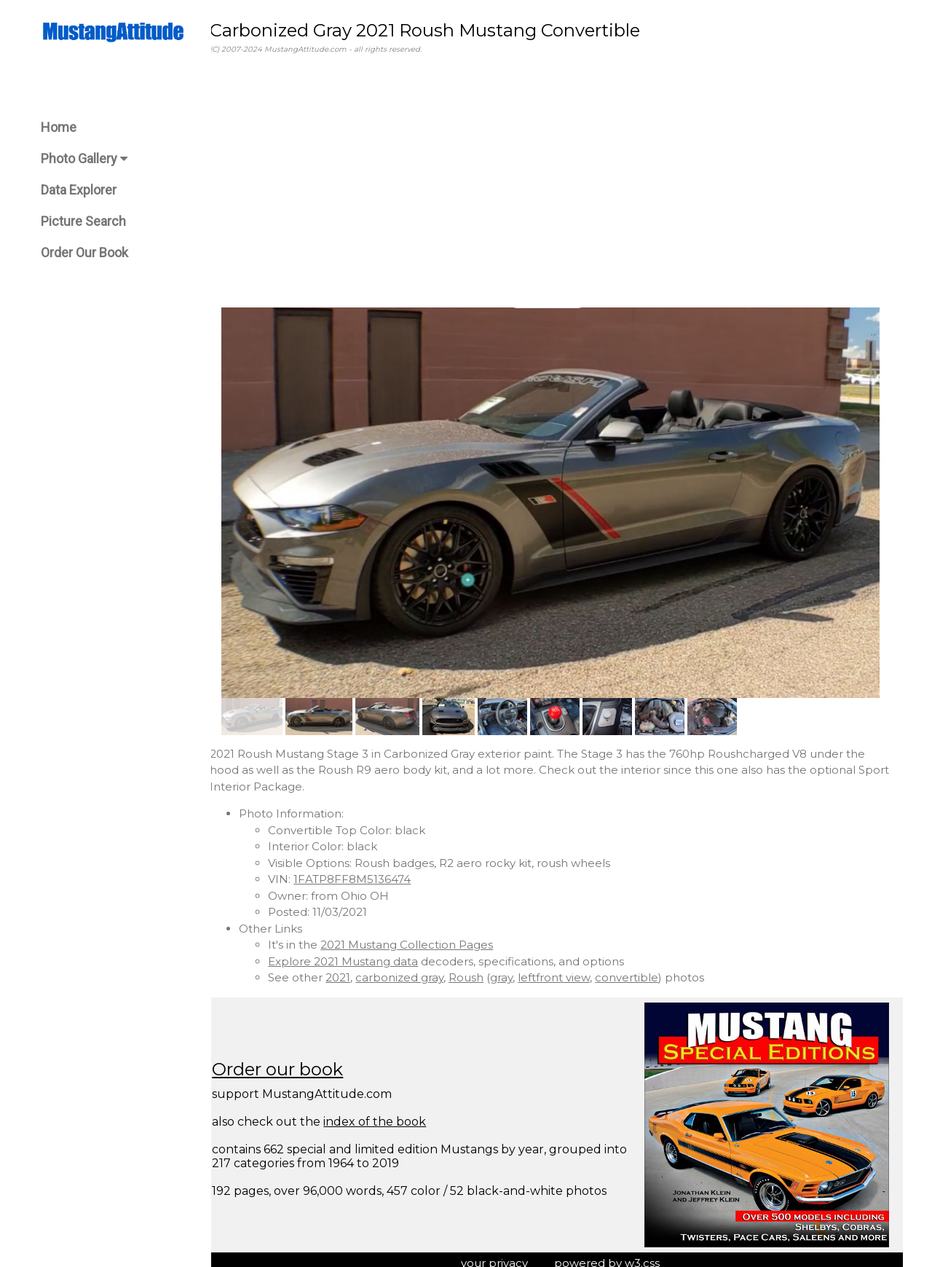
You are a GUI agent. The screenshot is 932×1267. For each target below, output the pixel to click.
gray (514, 970)
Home (58, 127)
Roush (479, 970)
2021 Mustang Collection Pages (419, 937)
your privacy (500, 1255)
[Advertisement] (557, 181)
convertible (639, 970)
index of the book (387, 1114)
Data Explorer (78, 189)
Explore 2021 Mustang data (356, 953)
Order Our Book (84, 252)
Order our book (290, 1061)
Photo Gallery (84, 158)
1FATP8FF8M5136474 (365, 872)
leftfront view (567, 970)
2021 (351, 970)
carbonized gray (412, 970)
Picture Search (83, 221)
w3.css (648, 1255)
